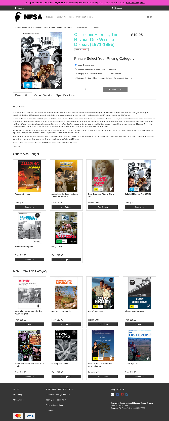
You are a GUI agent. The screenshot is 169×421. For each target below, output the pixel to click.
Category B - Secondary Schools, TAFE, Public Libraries (98, 74)
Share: (81, 50)
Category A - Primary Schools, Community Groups (95, 69)
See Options (29, 207)
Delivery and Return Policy (56, 400)
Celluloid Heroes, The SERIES (138, 194)
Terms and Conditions (54, 405)
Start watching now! (135, 3)
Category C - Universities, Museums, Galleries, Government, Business (103, 78)
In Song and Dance (60, 363)
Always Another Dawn (135, 311)
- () (150, 17)
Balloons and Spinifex (24, 246)
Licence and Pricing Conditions (81, 17)
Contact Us (61, 17)
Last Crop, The (131, 363)
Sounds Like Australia (61, 311)
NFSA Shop (17, 395)
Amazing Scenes (22, 194)
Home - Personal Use (84, 65)
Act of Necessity (95, 311)
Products (49, 17)
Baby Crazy (57, 246)
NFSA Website (18, 400)
